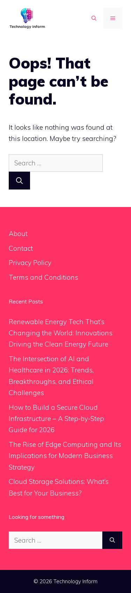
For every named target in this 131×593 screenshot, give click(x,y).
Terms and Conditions (43, 277)
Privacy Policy (30, 262)
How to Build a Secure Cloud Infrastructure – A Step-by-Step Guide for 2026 (56, 418)
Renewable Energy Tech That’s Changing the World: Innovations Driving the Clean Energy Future (60, 333)
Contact (21, 248)
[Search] (19, 181)
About (18, 233)
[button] (94, 18)
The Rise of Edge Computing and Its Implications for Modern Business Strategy (65, 455)
